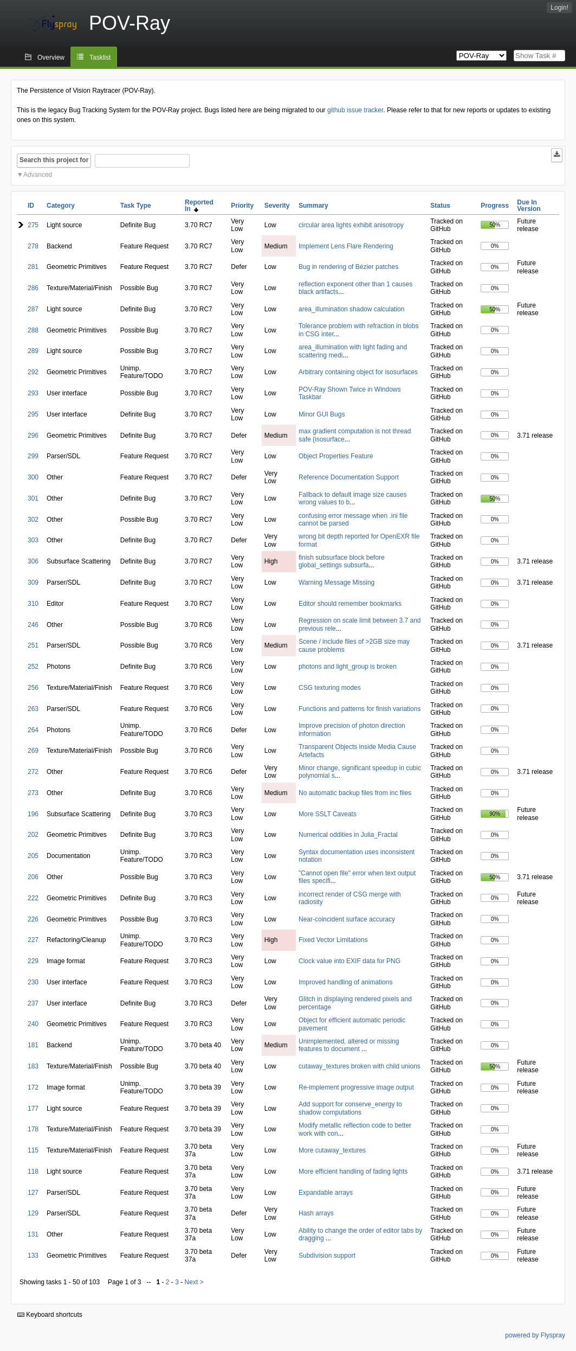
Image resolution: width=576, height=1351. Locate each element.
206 (33, 877)
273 (33, 793)
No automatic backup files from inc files (355, 793)
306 (33, 561)
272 (33, 772)
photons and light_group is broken (348, 666)
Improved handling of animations (345, 982)
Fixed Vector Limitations (333, 940)
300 (33, 477)
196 (33, 814)
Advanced (37, 174)
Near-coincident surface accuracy (347, 919)
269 (33, 750)
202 (33, 834)
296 (33, 435)
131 (33, 1234)
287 (33, 309)
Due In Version (528, 206)
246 (33, 625)
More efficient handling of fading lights (353, 1171)
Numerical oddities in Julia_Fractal (348, 834)
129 (33, 1213)
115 (33, 1150)
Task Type (135, 205)
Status (440, 205)
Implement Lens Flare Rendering (346, 246)
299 (33, 456)
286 (33, 288)
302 (33, 519)
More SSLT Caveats (328, 814)
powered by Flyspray (535, 1335)
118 (33, 1171)
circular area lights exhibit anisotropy (351, 225)
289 (33, 351)
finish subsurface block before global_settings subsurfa (342, 561)
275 (33, 225)
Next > (194, 1282)
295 (33, 414)
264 (33, 730)
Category (61, 205)
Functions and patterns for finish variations (359, 709)
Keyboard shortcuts (49, 1314)
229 (33, 961)
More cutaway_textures (332, 1150)
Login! (559, 7)
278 (33, 246)
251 (33, 645)
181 (33, 1045)
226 (33, 919)
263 (33, 709)
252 (33, 666)
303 (33, 540)
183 (33, 1066)
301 (33, 498)
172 (33, 1087)
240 (33, 1024)
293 (33, 393)
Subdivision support (327, 1255)
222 (33, 898)
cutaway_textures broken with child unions (359, 1066)
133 (33, 1255)
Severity (277, 205)
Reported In (199, 206)
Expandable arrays (326, 1192)
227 (33, 940)
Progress (495, 205)
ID (31, 205)
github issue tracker (355, 110)
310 (33, 603)
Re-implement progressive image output (356, 1087)
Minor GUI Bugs (322, 414)
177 (33, 1108)
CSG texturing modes (330, 687)
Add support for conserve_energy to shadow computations (350, 1108)
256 (33, 687)
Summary (313, 205)
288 (33, 330)
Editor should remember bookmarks (350, 603)
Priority (242, 205)
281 (33, 267)
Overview (50, 57)
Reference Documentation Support (349, 477)
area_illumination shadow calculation (351, 309)
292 (33, 372)
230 (33, 982)
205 (33, 856)
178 (33, 1129)
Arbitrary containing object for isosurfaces (358, 372)
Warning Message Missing (336, 582)
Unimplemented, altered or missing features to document (349, 1045)
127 (33, 1192)
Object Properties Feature (336, 456)
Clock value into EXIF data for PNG (349, 961)
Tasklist (100, 57)
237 (33, 1003)
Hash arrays (316, 1213)
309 (33, 582)
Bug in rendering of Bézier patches (348, 267)
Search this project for (54, 160)
